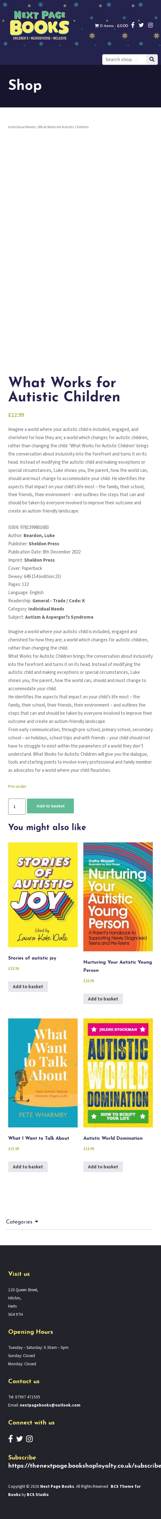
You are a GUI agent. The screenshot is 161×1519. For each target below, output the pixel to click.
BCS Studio (38, 1495)
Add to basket (50, 806)
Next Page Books (57, 1486)
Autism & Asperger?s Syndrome (59, 617)
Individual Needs (22, 127)
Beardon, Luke (39, 535)
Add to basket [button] (28, 986)
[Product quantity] (17, 807)
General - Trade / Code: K (58, 601)
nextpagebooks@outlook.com (50, 1405)
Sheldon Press (44, 544)
